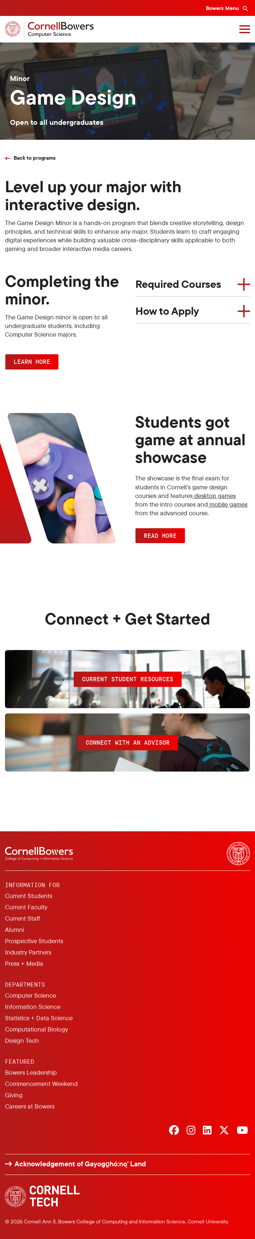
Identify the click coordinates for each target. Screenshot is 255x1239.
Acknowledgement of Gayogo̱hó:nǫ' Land (80, 1164)
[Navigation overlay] (244, 29)
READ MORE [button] (160, 535)
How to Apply (167, 310)
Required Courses (178, 283)
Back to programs (35, 157)
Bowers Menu (223, 8)
